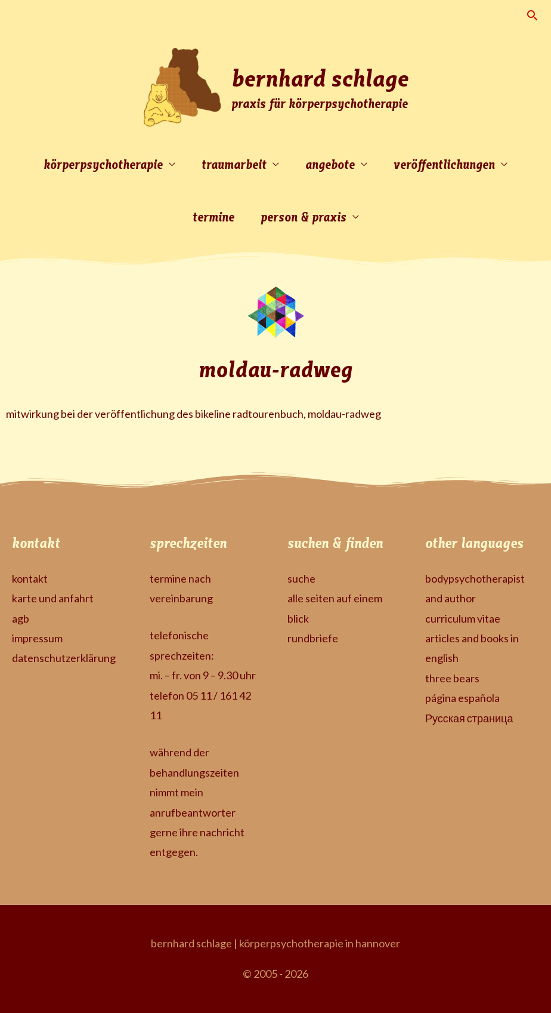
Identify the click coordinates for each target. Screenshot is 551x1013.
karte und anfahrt (53, 598)
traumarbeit (234, 164)
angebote (330, 164)
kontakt (30, 578)
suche (301, 578)
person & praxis (303, 216)
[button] (532, 15)
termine (213, 216)
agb (20, 618)
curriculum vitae (462, 618)
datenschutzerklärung (64, 657)
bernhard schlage (319, 77)
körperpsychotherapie (103, 164)
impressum (37, 638)
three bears (452, 678)
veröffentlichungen (444, 164)
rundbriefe (312, 638)
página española (462, 697)
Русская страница (469, 718)
